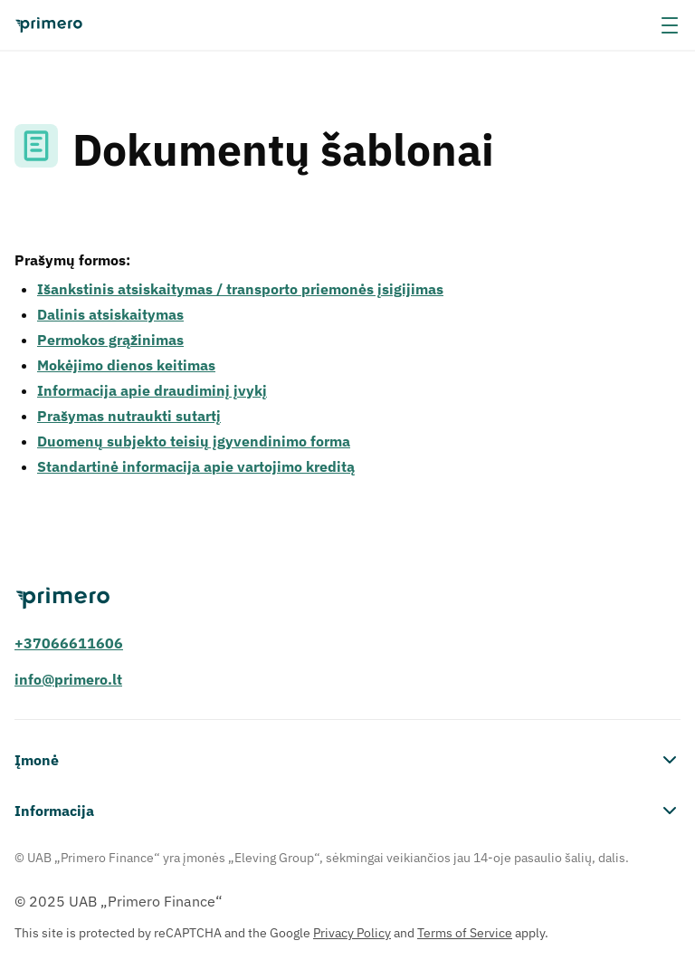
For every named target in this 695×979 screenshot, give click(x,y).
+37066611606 (68, 643)
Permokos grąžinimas (110, 340)
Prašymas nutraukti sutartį (129, 416)
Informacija (347, 810)
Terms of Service (464, 933)
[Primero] (347, 598)
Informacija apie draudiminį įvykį (152, 390)
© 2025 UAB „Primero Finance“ (118, 901)
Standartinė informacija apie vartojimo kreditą (196, 466)
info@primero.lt (68, 679)
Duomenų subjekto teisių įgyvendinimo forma (193, 441)
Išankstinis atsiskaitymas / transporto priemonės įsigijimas (240, 289)
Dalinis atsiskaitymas (110, 314)
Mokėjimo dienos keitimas (126, 365)
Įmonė (347, 760)
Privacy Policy (352, 933)
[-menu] (670, 25)
